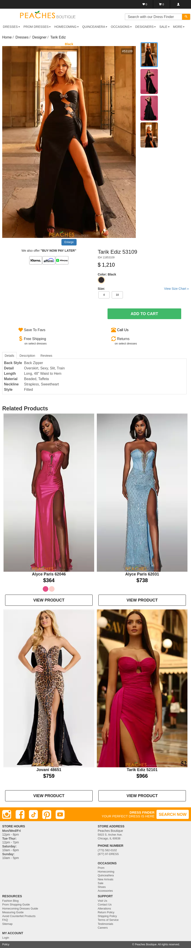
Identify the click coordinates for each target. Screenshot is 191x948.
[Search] (186, 17)
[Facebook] (20, 814)
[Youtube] (60, 814)
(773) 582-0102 (107, 850)
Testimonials (105, 924)
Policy (5, 944)
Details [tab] (9, 355)
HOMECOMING (66, 26)
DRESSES (11, 26)
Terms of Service (108, 920)
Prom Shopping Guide (16, 904)
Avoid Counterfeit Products (19, 916)
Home (7, 37)
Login (5, 937)
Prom (101, 867)
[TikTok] (33, 814)
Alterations (104, 908)
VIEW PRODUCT (48, 600)
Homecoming (106, 871)
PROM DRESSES (37, 26)
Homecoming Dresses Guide (20, 908)
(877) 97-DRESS (108, 854)
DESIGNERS (145, 26)
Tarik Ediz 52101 (142, 770)
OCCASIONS (121, 26)
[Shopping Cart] (161, 4)
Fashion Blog (10, 900)
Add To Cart (144, 314)
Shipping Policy (107, 916)
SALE (164, 26)
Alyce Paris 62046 (49, 574)
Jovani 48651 (48, 770)
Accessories (105, 890)
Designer (39, 37)
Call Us (123, 330)
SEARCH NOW (173, 814)
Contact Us (105, 904)
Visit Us (102, 900)
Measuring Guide (13, 912)
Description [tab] (27, 355)
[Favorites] (144, 4)
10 (117, 294)
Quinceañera (106, 875)
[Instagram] (6, 814)
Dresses (22, 37)
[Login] (178, 4)
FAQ (5, 920)
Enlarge (68, 242)
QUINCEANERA (94, 26)
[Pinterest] (46, 814)
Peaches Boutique (145, 944)
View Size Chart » (176, 288)
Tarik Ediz (58, 37)
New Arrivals (105, 879)
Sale (100, 883)
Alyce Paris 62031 (142, 574)
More (179, 26)
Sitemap (7, 924)
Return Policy (106, 912)
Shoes (102, 887)
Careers (103, 927)
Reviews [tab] (46, 355)
